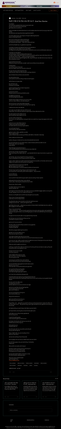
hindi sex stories (29, 363)
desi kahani (36, 363)
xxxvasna (36, 365)
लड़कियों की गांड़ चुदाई (12, 368)
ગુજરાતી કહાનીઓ (37, 10)
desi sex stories (44, 363)
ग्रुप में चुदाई (18, 368)
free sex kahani (13, 363)
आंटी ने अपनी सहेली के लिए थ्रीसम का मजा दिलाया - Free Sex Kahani (11, 383)
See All (56, 378)
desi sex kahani (13, 365)
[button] (39, 6)
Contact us (47, 420)
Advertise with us (30, 420)
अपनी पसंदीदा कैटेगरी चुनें (8, 10)
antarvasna (20, 365)
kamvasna (25, 365)
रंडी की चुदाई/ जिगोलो (19, 10)
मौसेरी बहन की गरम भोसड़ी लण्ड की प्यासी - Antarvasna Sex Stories (29, 383)
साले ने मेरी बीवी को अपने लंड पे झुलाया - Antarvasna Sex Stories (48, 383)
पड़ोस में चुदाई (28, 10)
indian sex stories (21, 363)
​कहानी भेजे (11, 420)
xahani (30, 365)
